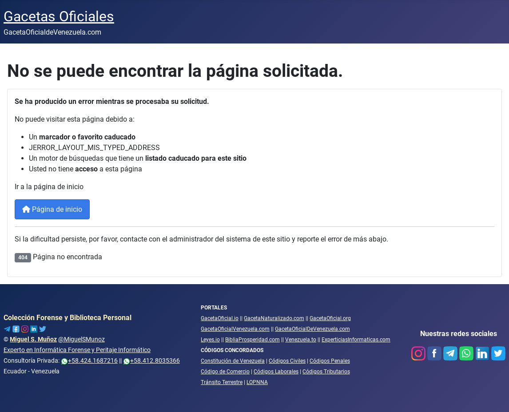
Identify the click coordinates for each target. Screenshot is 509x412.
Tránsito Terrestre (222, 382)
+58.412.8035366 (151, 360)
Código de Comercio (225, 371)
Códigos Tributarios (326, 371)
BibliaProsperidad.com (252, 340)
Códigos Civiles (287, 361)
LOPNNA (257, 382)
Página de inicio (52, 209)
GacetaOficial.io (220, 318)
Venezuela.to (300, 340)
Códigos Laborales (276, 371)
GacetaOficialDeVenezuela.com (312, 329)
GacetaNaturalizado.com (274, 318)
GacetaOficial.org (330, 318)
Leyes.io (210, 340)
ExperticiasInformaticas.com (356, 340)
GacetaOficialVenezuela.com (235, 329)
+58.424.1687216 (89, 360)
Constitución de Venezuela (233, 361)
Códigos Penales (330, 361)
